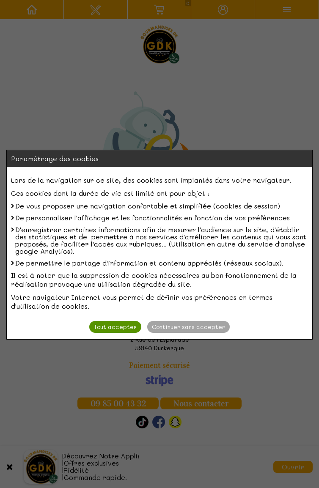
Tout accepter (115, 327)
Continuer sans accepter (188, 327)
